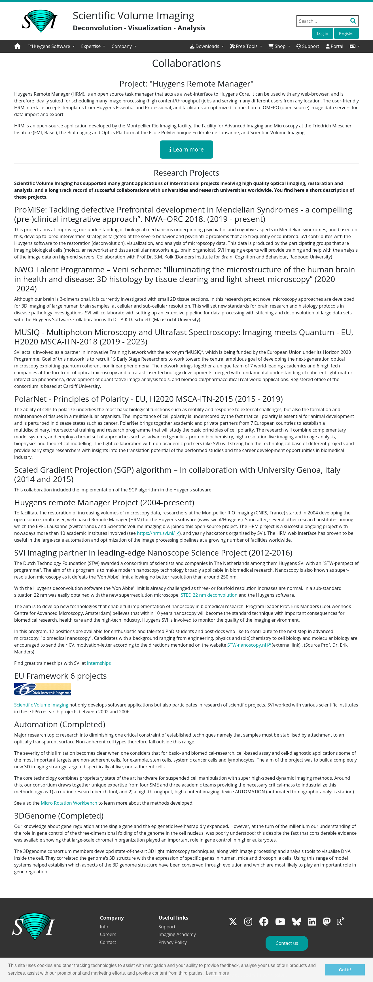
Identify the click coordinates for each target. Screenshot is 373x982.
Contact (108, 942)
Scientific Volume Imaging (41, 705)
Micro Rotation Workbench (69, 803)
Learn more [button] (217, 973)
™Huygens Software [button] (49, 46)
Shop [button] (277, 46)
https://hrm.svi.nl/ (158, 533)
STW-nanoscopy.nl (246, 645)
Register (346, 33)
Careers (108, 934)
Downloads (205, 46)
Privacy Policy (172, 942)
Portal (335, 46)
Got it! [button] (345, 970)
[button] (354, 46)
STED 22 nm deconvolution (209, 595)
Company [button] (122, 46)
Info (104, 927)
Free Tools (244, 46)
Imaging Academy (177, 934)
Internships (99, 663)
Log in (322, 33)
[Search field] (327, 21)
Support (307, 46)
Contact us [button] (287, 943)
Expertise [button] (91, 46)
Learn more (186, 149)
